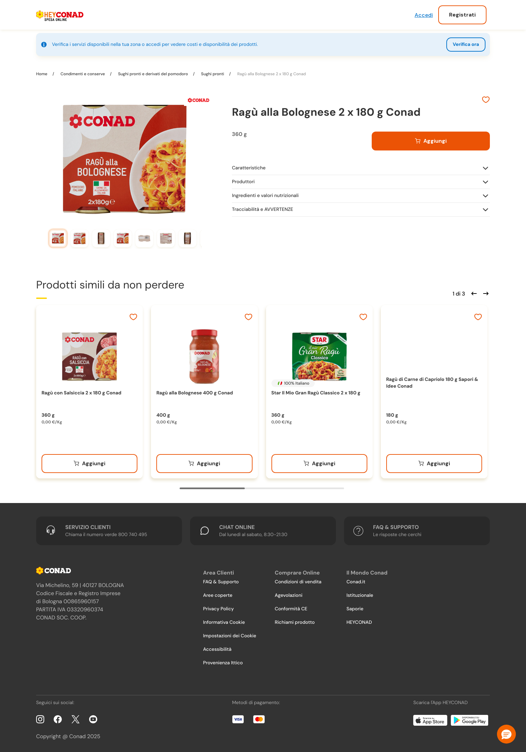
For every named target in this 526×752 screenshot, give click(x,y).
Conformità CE (291, 609)
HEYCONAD (359, 622)
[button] (506, 734)
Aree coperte (217, 595)
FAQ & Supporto (221, 582)
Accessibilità (217, 649)
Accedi (424, 15)
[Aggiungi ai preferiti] (486, 100)
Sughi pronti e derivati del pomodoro (153, 74)
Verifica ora (466, 44)
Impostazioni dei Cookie (229, 636)
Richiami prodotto (295, 622)
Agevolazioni (289, 595)
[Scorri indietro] (473, 293)
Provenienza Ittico (223, 663)
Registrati (462, 14)
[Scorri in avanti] (484, 293)
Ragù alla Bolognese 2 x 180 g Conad (271, 74)
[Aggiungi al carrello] (431, 141)
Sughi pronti (212, 74)
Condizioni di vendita (298, 582)
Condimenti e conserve (82, 74)
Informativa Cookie (224, 622)
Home (42, 74)
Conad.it (355, 582)
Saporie (354, 609)
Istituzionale (359, 595)
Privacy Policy (218, 609)
